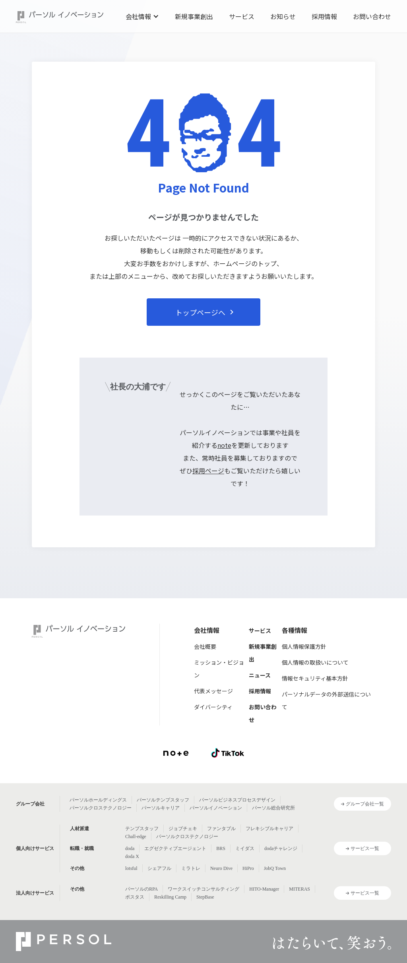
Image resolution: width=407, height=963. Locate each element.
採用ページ (208, 470)
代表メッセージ (213, 691)
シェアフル (159, 868)
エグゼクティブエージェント (175, 848)
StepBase (205, 897)
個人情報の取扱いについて (315, 662)
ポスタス (134, 897)
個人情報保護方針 (304, 646)
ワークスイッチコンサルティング (203, 889)
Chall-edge (135, 836)
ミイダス (244, 848)
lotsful (131, 868)
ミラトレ (190, 868)
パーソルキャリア (160, 808)
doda (129, 848)
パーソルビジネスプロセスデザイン (237, 800)
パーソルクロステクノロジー (101, 808)
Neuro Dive (221, 868)
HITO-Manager (264, 889)
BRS (220, 848)
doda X (132, 856)
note (224, 445)
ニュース (260, 675)
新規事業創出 (194, 16)
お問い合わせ (372, 16)
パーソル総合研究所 (273, 808)
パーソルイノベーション (216, 808)
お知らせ (283, 16)
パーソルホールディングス (98, 800)
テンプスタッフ (142, 828)
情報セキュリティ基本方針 (315, 678)
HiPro (248, 868)
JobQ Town (275, 868)
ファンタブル (221, 828)
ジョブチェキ (183, 828)
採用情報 (324, 16)
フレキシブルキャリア (269, 828)
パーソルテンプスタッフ (163, 800)
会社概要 (205, 646)
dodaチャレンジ (280, 848)
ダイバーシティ (213, 707)
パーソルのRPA (141, 889)
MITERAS (299, 889)
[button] (142, 16)
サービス (241, 16)
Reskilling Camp (170, 897)
